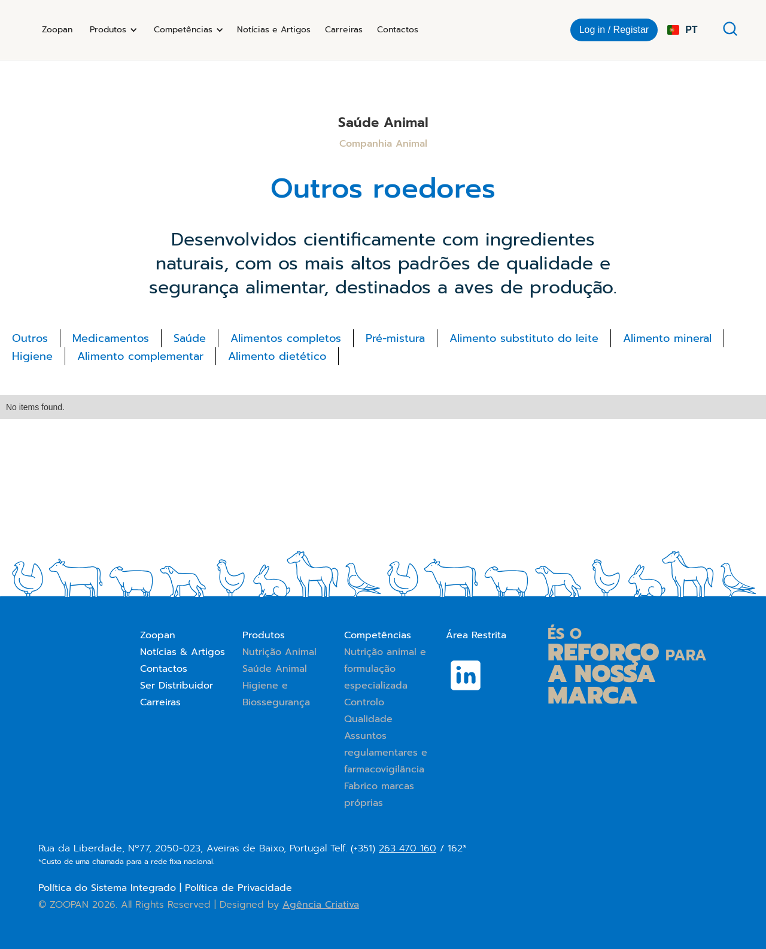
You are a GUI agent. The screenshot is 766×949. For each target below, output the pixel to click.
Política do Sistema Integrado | (111, 888)
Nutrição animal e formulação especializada (385, 669)
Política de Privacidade (238, 888)
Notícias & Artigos (182, 652)
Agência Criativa (320, 905)
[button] (112, 30)
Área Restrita (476, 635)
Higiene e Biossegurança (276, 694)
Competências (377, 635)
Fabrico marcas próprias (379, 794)
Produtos (263, 635)
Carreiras (344, 29)
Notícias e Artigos (274, 29)
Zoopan (57, 29)
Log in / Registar (614, 30)
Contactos (397, 29)
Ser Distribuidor (176, 685)
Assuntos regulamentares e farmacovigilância (385, 753)
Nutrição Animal (279, 652)
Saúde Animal (274, 669)
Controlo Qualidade (368, 710)
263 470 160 (407, 848)
